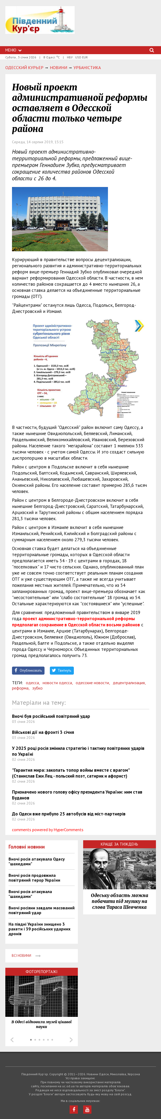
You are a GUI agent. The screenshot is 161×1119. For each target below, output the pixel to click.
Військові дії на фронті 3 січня (43, 732)
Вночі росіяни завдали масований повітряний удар (42, 910)
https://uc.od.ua (40, 26)
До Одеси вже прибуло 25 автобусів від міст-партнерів (69, 814)
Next (71, 1039)
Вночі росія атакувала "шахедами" (30, 894)
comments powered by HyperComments (47, 829)
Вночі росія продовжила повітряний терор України (34, 878)
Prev (12, 1039)
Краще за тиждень (119, 844)
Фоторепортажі (42, 971)
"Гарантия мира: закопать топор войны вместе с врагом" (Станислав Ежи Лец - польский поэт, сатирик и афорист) (70, 773)
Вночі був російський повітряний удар (51, 716)
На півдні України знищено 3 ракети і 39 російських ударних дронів (39, 928)
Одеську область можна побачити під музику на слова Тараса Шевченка (119, 901)
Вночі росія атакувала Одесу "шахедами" (37, 861)
